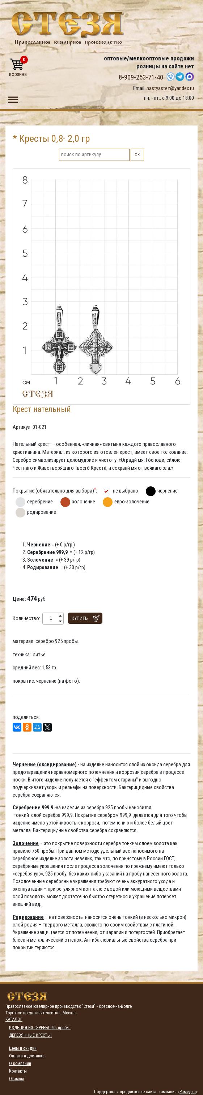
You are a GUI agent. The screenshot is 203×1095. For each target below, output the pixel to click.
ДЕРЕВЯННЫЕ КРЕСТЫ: (30, 1035)
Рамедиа (187, 1091)
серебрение (40, 501)
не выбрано (125, 490)
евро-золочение (131, 501)
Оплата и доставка (27, 1055)
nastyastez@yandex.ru (170, 88)
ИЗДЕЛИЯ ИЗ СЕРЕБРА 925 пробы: (40, 1027)
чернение (167, 490)
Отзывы (16, 1078)
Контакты (18, 1071)
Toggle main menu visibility (13, 98)
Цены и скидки (23, 1048)
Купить (80, 618)
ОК (137, 154)
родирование (41, 512)
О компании (20, 1063)
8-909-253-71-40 (141, 77)
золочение (83, 501)
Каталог (13, 1019)
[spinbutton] (50, 618)
